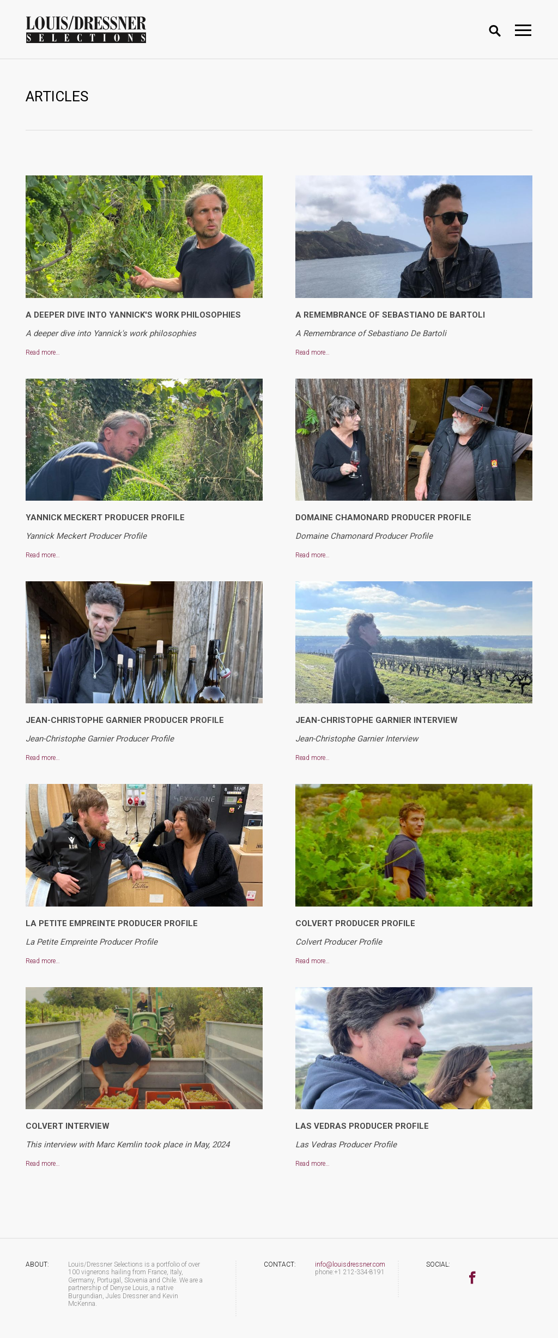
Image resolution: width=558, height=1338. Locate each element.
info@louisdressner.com (350, 1264)
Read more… (43, 352)
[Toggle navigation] (523, 30)
